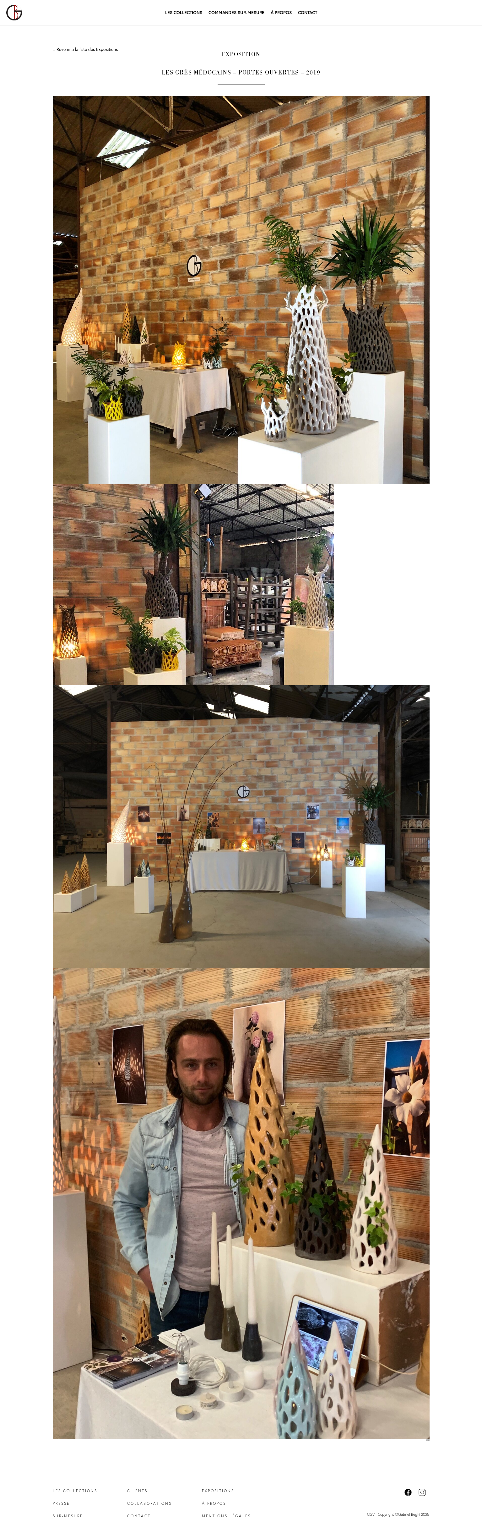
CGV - (372, 1514)
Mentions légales (226, 1516)
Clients (137, 1490)
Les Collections (183, 12)
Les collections (75, 1490)
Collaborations (149, 1503)
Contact (307, 12)
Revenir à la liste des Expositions (85, 49)
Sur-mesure (68, 1516)
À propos (281, 12)
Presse (61, 1503)
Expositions (218, 1490)
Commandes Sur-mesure (236, 12)
